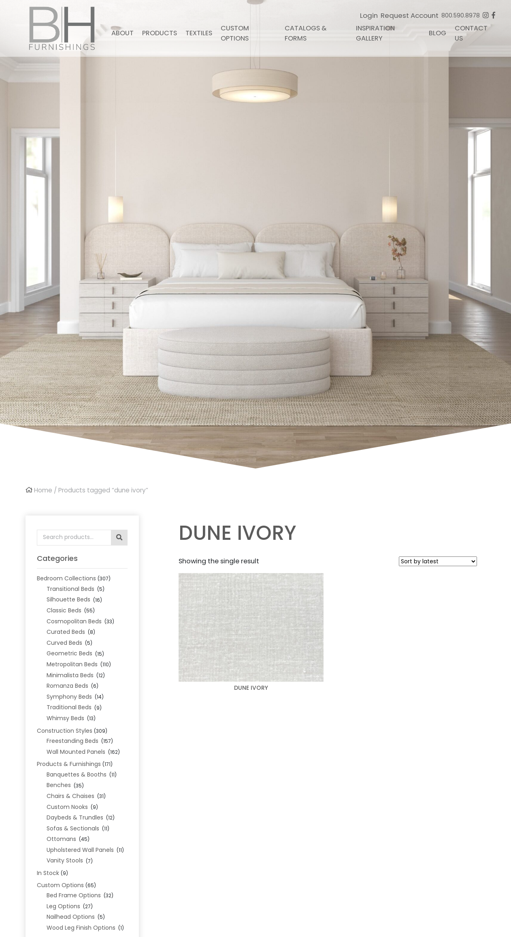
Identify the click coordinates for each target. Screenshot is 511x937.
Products (159, 33)
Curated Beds (66, 632)
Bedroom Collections (66, 578)
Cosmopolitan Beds (74, 621)
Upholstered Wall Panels (80, 850)
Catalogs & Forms (305, 33)
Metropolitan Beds (72, 664)
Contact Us (471, 33)
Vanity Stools (65, 860)
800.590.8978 (460, 15)
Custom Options (235, 33)
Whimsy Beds (65, 718)
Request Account (410, 15)
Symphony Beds (69, 697)
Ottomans (61, 839)
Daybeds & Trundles (75, 817)
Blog (437, 33)
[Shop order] (438, 561)
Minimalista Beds (70, 675)
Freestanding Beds (72, 741)
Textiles (198, 33)
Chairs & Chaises (70, 796)
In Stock (48, 873)
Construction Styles (64, 731)
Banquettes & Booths (76, 774)
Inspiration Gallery (375, 33)
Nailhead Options (71, 917)
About (122, 33)
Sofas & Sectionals (73, 828)
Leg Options (63, 906)
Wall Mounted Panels (76, 752)
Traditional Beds (69, 707)
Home (43, 490)
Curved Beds (64, 643)
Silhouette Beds (68, 599)
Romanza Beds (67, 686)
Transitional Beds (70, 589)
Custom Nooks (67, 807)
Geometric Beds (69, 653)
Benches (59, 785)
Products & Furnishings (69, 764)
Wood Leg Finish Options (81, 928)
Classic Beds (64, 610)
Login (369, 15)
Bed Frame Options (74, 895)
